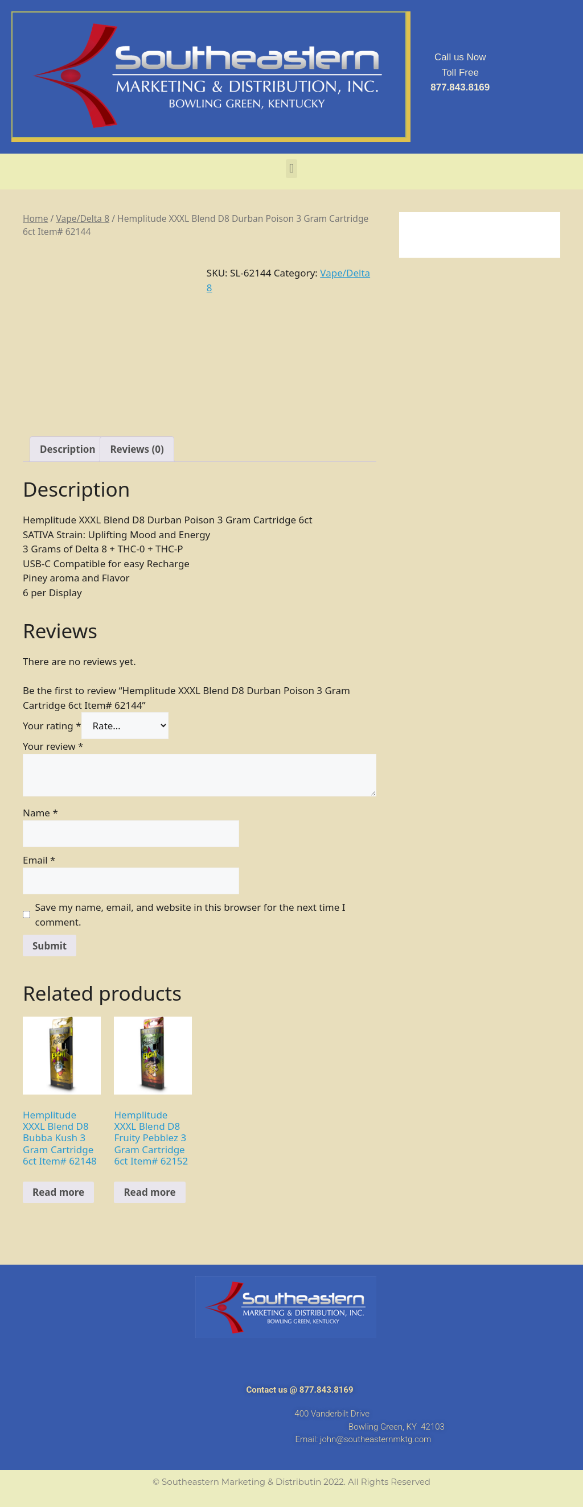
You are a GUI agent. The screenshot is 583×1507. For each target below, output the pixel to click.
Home (35, 218)
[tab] (67, 449)
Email (39, 859)
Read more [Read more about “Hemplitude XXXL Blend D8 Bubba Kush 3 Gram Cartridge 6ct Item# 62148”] (58, 1192)
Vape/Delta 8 (82, 218)
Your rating (52, 725)
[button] (291, 168)
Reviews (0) (136, 449)
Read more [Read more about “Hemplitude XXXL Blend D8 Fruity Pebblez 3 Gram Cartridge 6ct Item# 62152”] (149, 1192)
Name (40, 812)
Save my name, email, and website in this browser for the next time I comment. (190, 914)
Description (67, 449)
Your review (53, 746)
